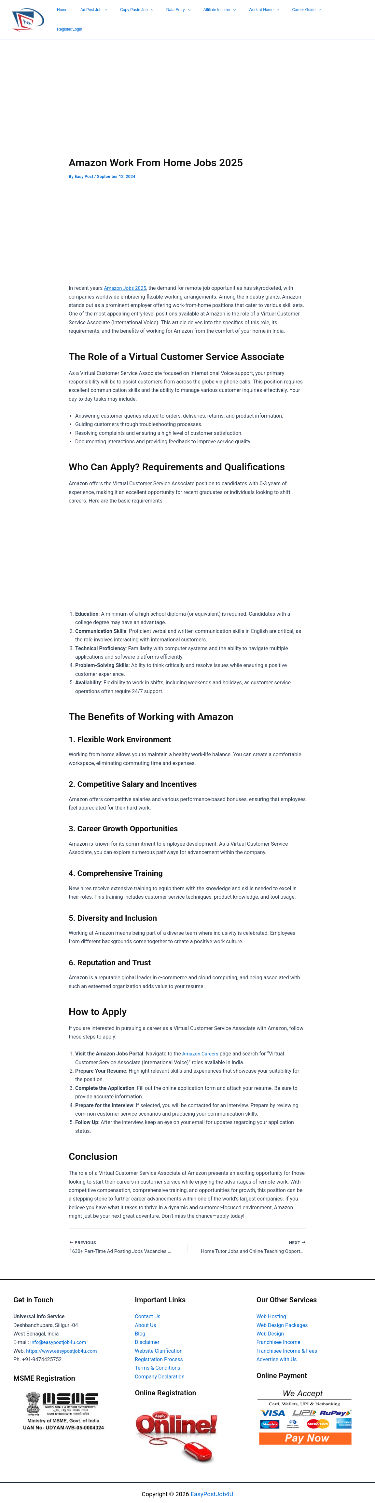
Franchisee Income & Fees (287, 1348)
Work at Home (287, 17)
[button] (170, 17)
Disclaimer (147, 1339)
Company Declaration (159, 1374)
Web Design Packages (282, 1322)
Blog (140, 1331)
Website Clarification (159, 1348)
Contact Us (147, 1313)
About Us (145, 1322)
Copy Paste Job (191, 17)
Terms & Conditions (157, 1365)
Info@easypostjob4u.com (60, 1339)
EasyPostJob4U (211, 1491)
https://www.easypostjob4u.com (63, 1348)
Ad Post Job (159, 17)
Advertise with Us (277, 1356)
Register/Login (349, 17)
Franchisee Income (278, 1339)
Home (138, 17)
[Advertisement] (187, 104)
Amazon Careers (201, 1050)
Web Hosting (271, 1313)
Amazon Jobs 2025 (126, 284)
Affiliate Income (254, 17)
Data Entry (223, 17)
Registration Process (159, 1356)
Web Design (270, 1331)
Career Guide (319, 17)
